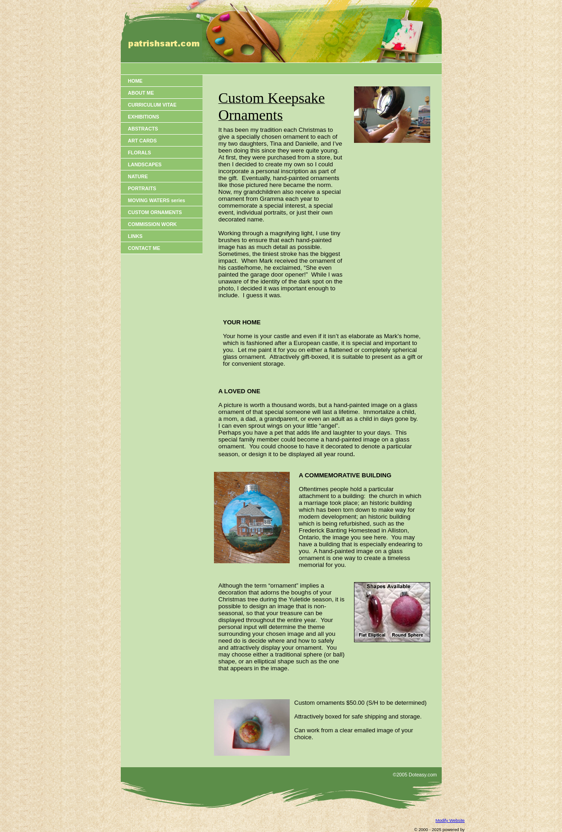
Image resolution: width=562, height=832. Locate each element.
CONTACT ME (144, 248)
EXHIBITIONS (143, 116)
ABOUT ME (141, 93)
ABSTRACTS (143, 128)
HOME (135, 81)
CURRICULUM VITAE (152, 105)
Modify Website (450, 820)
